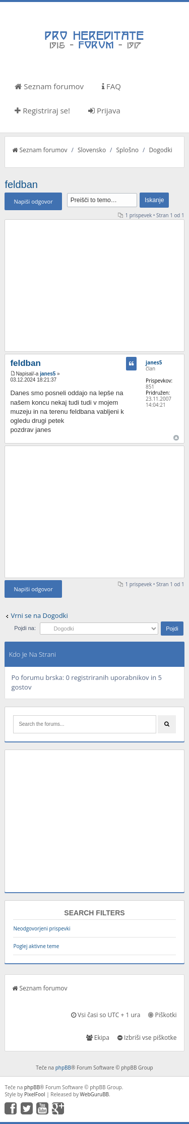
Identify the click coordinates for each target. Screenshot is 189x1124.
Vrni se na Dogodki (39, 615)
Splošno (127, 150)
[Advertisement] (95, 285)
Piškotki (162, 1015)
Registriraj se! (42, 110)
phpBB (63, 1067)
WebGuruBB (94, 1094)
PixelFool (34, 1094)
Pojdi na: (25, 628)
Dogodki (160, 150)
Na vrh (176, 438)
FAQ (111, 86)
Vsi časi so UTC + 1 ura (105, 1015)
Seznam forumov (49, 86)
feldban (21, 184)
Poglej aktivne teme (36, 946)
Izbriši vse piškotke (147, 1037)
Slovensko (92, 150)
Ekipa (97, 1037)
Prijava (104, 110)
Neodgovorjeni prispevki (41, 928)
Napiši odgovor (33, 201)
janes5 (47, 374)
